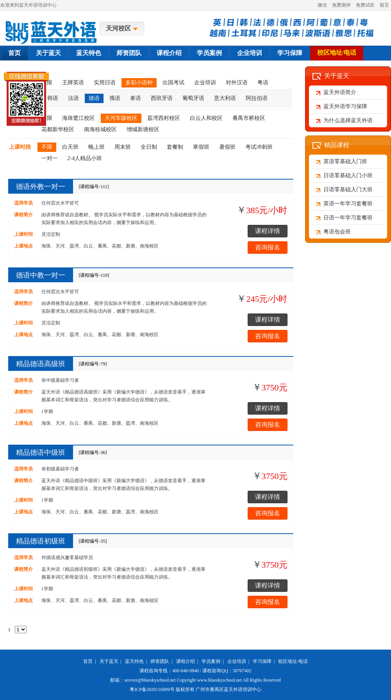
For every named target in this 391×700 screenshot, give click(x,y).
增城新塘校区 (143, 129)
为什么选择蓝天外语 (348, 120)
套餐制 (175, 147)
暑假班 (227, 147)
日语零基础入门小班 (348, 175)
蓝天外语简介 (339, 92)
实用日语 (105, 82)
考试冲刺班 (259, 147)
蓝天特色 (88, 53)
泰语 (135, 98)
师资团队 (128, 53)
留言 (384, 5)
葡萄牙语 (193, 98)
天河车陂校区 (121, 118)
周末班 (122, 147)
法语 (73, 98)
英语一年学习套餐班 (348, 204)
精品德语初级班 (40, 541)
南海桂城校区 (100, 129)
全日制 (149, 147)
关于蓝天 (48, 53)
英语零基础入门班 (345, 161)
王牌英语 (73, 82)
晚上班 (96, 147)
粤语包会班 (337, 232)
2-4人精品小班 (85, 158)
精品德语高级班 (40, 364)
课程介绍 (169, 53)
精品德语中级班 (40, 452)
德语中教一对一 (40, 275)
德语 (94, 98)
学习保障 (289, 53)
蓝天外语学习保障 (345, 106)
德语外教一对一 (40, 187)
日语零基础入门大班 (348, 189)
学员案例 (209, 53)
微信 (322, 5)
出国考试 (173, 82)
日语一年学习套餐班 (348, 218)
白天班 (70, 147)
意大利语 (225, 98)
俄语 (114, 98)
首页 (14, 53)
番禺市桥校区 (248, 118)
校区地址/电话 (336, 52)
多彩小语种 (139, 82)
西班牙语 (162, 98)
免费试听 (365, 5)
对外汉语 (237, 82)
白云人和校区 (206, 118)
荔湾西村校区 (163, 118)
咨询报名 (267, 247)
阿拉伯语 (257, 98)
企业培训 (249, 53)
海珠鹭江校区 (78, 118)
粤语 (262, 82)
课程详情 (267, 231)
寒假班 (201, 147)
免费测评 (341, 5)
